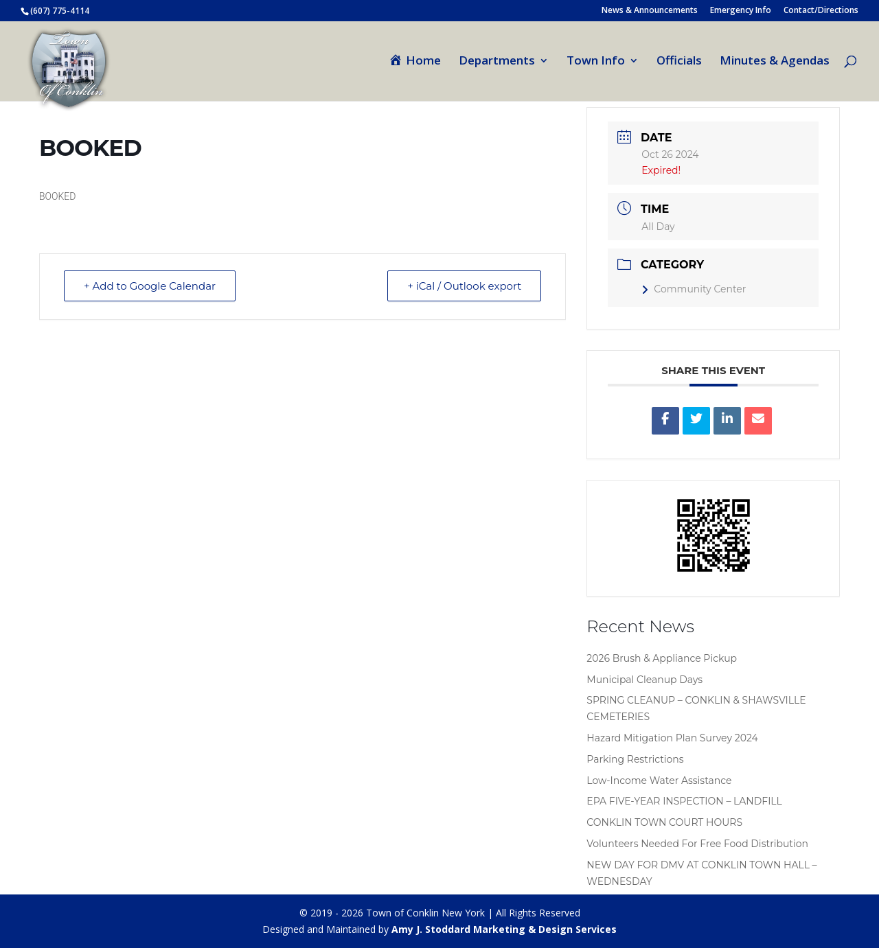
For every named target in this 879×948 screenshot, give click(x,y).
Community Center (693, 289)
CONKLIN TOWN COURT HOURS (664, 822)
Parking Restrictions (634, 759)
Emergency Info (740, 11)
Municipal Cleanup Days (644, 679)
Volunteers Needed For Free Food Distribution (697, 843)
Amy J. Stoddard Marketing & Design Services (504, 929)
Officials (679, 62)
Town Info (596, 62)
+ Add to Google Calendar (150, 285)
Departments (497, 62)
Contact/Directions (821, 11)
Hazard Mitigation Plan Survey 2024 (671, 738)
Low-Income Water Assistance (658, 780)
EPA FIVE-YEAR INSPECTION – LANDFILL (684, 801)
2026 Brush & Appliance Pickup (661, 658)
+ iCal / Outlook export (464, 285)
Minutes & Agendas (775, 62)
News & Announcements (650, 11)
